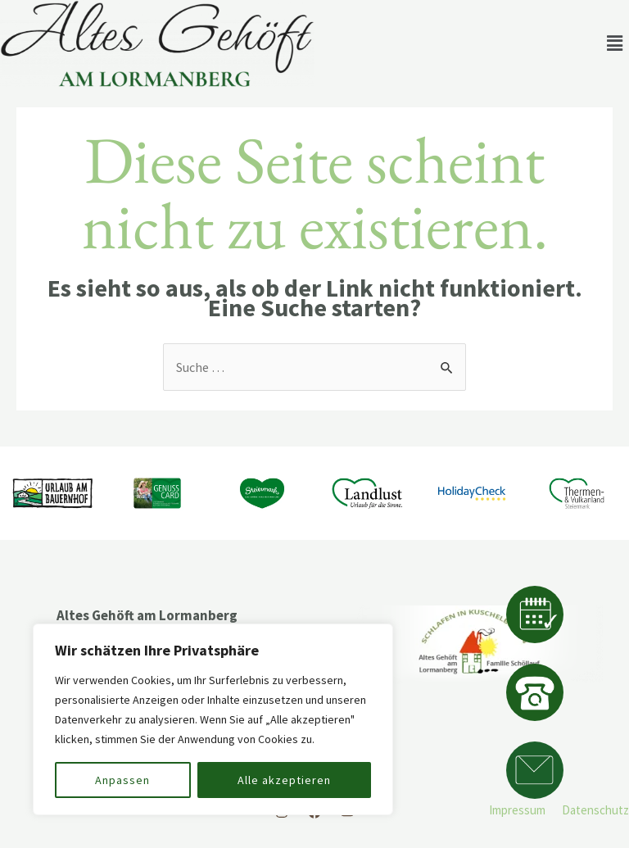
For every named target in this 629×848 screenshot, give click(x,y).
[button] (615, 44)
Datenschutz (595, 810)
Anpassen (122, 780)
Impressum (517, 810)
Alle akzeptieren (284, 780)
